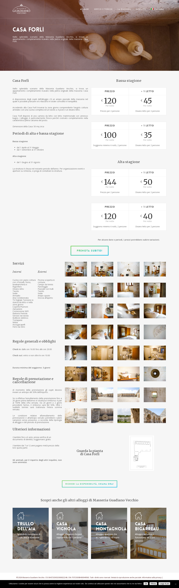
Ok (146, 584)
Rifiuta (153, 584)
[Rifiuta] (175, 584)
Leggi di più (164, 584)
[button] (90, 251)
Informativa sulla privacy (151, 577)
